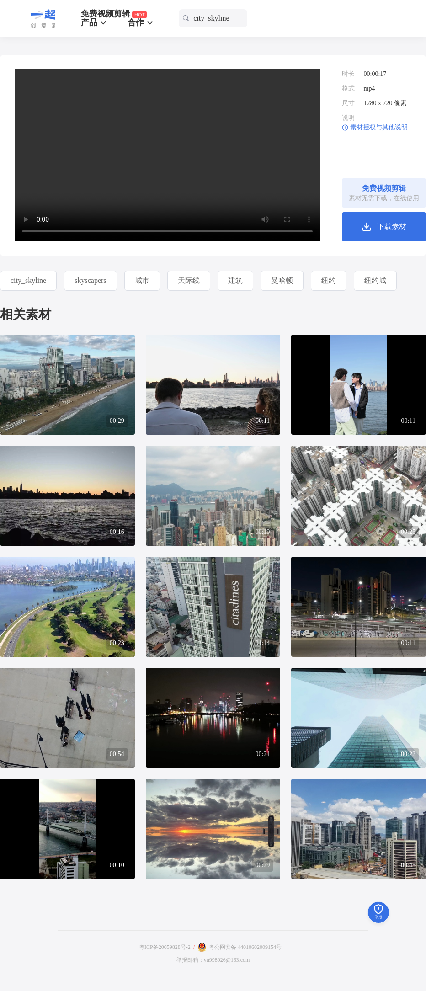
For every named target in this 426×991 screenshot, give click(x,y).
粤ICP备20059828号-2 (165, 947)
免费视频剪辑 (114, 14)
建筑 (235, 280)
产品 (94, 22)
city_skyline (28, 280)
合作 (141, 22)
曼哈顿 (282, 280)
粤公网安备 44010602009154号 (245, 947)
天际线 (189, 280)
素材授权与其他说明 (379, 127)
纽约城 (375, 280)
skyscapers (90, 280)
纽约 (328, 280)
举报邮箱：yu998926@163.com (213, 960)
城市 (142, 280)
